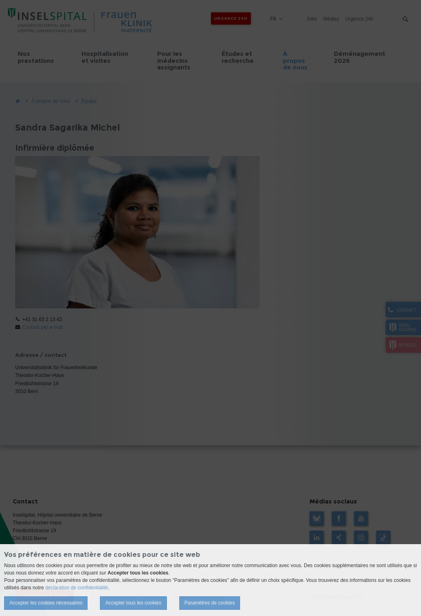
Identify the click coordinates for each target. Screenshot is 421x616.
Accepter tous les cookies (133, 603)
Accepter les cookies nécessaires (45, 603)
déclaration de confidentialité (76, 588)
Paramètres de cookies (210, 603)
